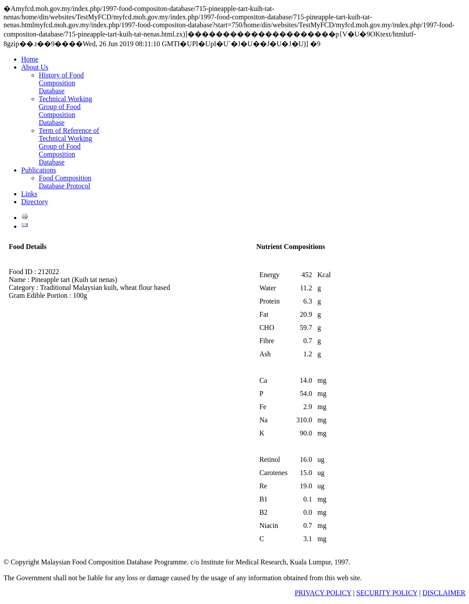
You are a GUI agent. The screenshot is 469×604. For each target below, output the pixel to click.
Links (29, 194)
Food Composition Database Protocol (65, 182)
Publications (38, 170)
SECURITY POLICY (386, 593)
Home (29, 59)
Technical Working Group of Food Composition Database (65, 110)
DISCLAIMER (443, 593)
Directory (34, 201)
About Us (34, 67)
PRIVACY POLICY (323, 593)
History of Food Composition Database (61, 83)
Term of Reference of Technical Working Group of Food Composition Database (69, 146)
